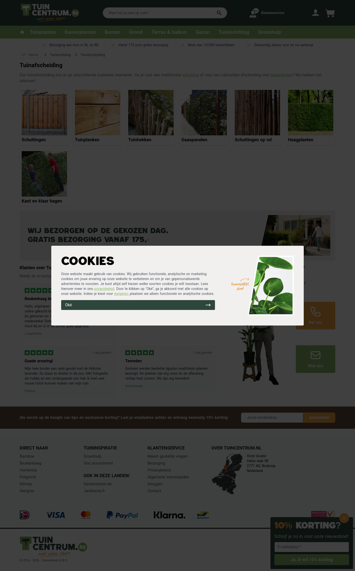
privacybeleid (104, 289)
